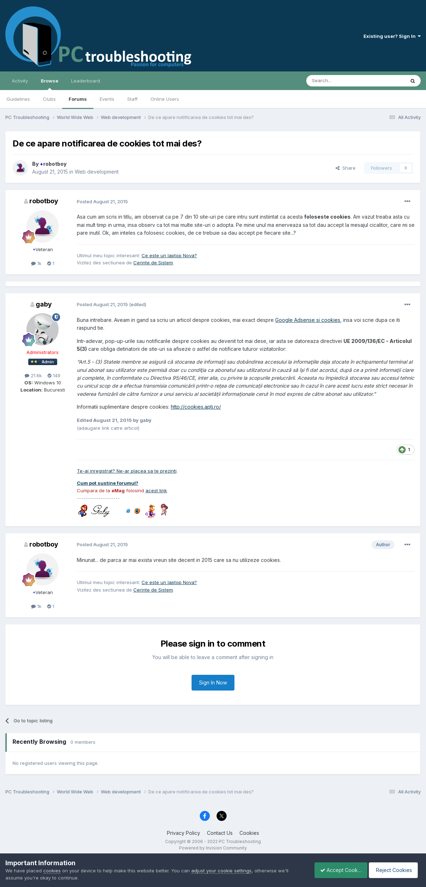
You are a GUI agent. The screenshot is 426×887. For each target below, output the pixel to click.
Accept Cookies (337, 870)
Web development (97, 172)
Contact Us (220, 833)
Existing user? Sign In (392, 36)
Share (346, 168)
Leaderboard (85, 81)
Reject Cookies (394, 870)
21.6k (33, 375)
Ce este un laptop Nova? (169, 255)
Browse (49, 84)
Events (107, 99)
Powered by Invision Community (213, 848)
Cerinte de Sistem (153, 262)
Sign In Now (213, 682)
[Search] (337, 80)
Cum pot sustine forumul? (107, 483)
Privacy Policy (183, 833)
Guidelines (18, 99)
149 (54, 375)
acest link (156, 490)
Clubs (49, 99)
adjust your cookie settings (221, 870)
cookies (52, 870)
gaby (44, 304)
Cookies (249, 833)
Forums (78, 99)
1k (36, 263)
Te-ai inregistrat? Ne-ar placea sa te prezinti (127, 471)
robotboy (53, 164)
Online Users (164, 99)
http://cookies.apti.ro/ (196, 407)
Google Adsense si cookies (307, 320)
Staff (132, 99)
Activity (20, 81)
